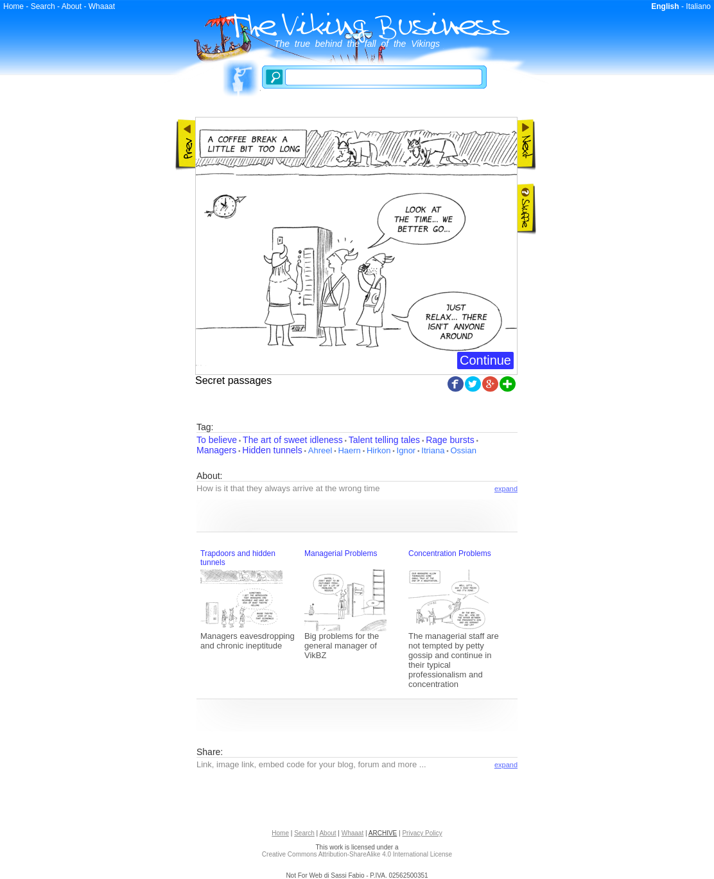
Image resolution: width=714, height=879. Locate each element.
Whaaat (102, 6)
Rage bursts (450, 440)
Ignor (406, 450)
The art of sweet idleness (293, 440)
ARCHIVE (383, 833)
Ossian (463, 450)
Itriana (432, 450)
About (72, 6)
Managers (216, 450)
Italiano (698, 6)
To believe (216, 440)
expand (506, 488)
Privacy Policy (422, 833)
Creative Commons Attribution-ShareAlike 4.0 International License (357, 854)
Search (43, 6)
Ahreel (320, 450)
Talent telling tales (384, 440)
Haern (349, 450)
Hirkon (379, 450)
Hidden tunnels (272, 450)
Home (13, 6)
